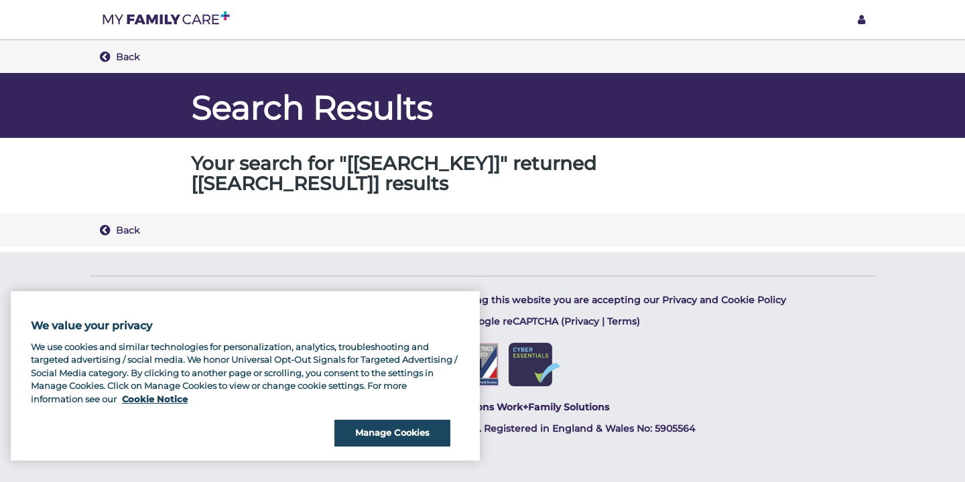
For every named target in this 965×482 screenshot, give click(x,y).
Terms (622, 321)
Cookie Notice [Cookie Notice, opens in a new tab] (155, 399)
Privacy (581, 321)
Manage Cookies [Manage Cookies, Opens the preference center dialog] (392, 432)
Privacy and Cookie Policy (724, 300)
